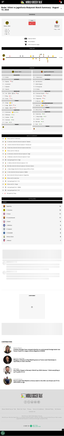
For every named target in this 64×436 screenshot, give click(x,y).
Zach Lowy (16, 369)
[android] (35, 402)
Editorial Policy (49, 409)
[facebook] (25, 402)
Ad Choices (58, 409)
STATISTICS (32, 14)
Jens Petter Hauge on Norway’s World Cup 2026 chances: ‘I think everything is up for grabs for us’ (36, 371)
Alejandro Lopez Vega (18, 358)
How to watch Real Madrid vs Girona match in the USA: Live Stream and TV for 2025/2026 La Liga (36, 381)
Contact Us (32, 412)
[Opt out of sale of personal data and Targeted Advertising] (3, 433)
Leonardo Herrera (17, 379)
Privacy (29, 409)
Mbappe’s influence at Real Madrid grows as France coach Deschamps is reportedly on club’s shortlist (34, 360)
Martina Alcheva (17, 348)
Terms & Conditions (38, 409)
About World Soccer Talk (9, 409)
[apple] (32, 402)
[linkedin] (38, 402)
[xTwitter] (28, 402)
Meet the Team (21, 409)
